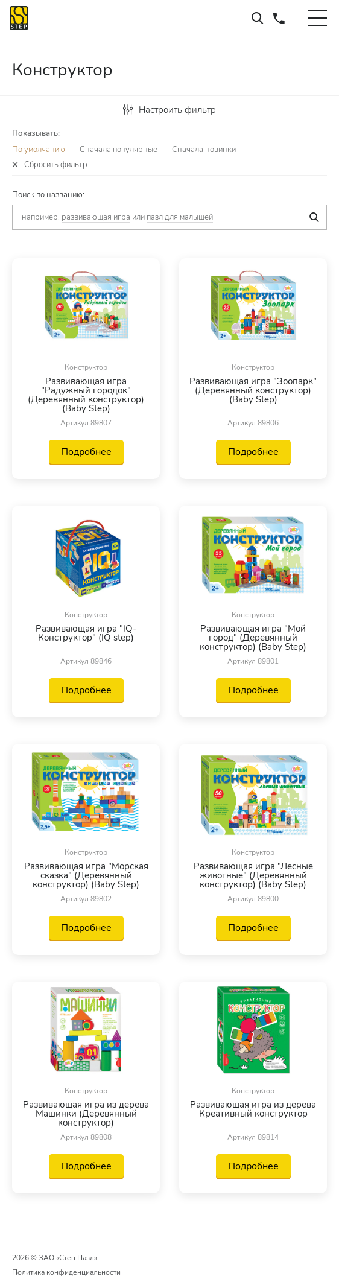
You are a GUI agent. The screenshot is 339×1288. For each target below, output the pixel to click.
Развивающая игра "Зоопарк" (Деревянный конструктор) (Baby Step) (253, 391)
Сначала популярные (118, 149)
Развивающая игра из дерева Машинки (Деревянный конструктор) (86, 1114)
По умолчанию (38, 149)
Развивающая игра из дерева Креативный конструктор (253, 1110)
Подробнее (86, 451)
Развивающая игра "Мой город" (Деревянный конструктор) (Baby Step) (253, 638)
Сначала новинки (204, 149)
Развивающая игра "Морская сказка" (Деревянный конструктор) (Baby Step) (86, 875)
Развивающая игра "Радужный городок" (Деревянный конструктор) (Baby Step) (86, 395)
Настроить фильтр (169, 110)
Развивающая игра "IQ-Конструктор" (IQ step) (86, 634)
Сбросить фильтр (55, 165)
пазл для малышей (180, 217)
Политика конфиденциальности (66, 1272)
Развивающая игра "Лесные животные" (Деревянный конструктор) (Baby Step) (253, 875)
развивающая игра (96, 217)
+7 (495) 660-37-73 (279, 18)
